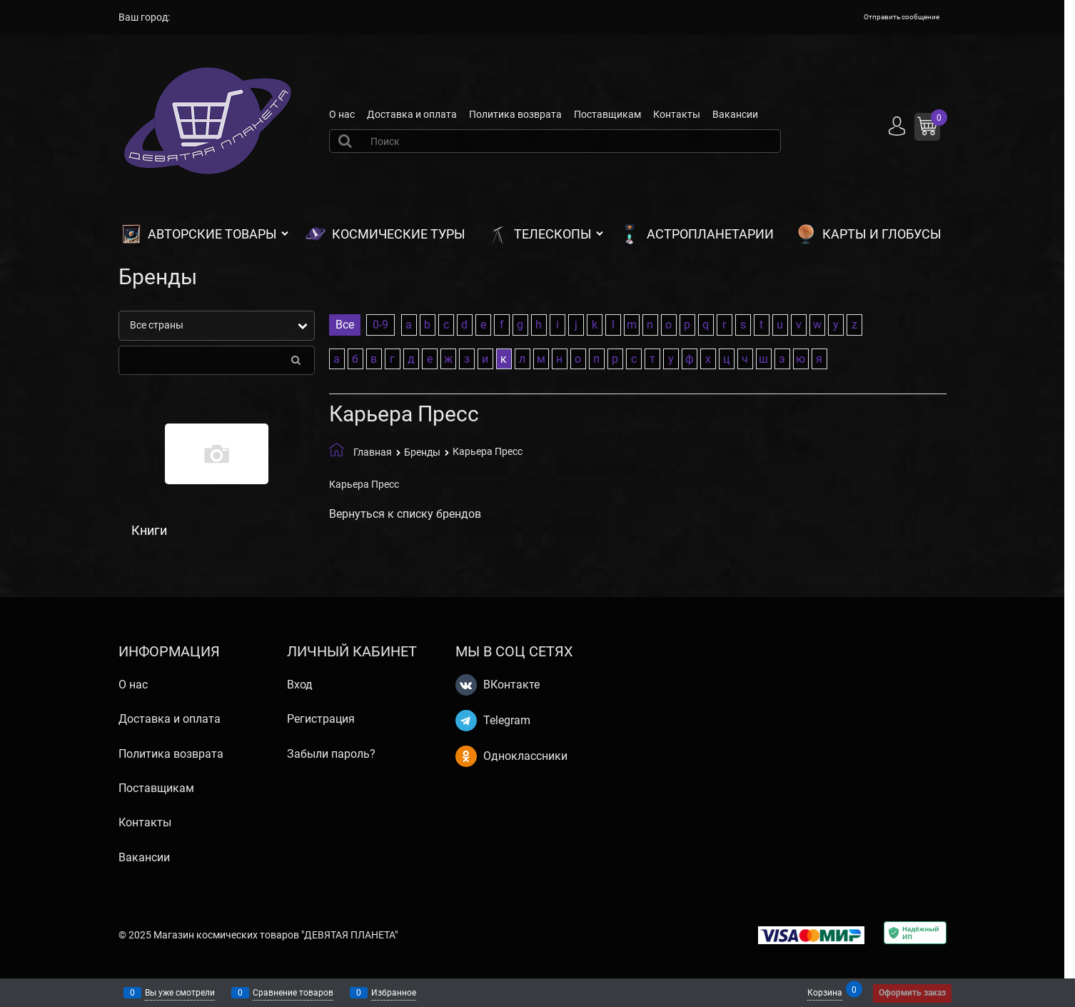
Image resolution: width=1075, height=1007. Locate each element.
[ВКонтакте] (466, 685)
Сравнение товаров (293, 992)
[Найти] (346, 140)
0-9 (380, 324)
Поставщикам (607, 114)
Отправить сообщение (901, 17)
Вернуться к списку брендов (405, 514)
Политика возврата (515, 114)
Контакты (676, 114)
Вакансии (735, 114)
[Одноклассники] (466, 756)
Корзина (824, 992)
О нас (342, 114)
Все (344, 324)
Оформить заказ (912, 993)
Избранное (393, 992)
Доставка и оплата (412, 114)
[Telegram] (466, 720)
